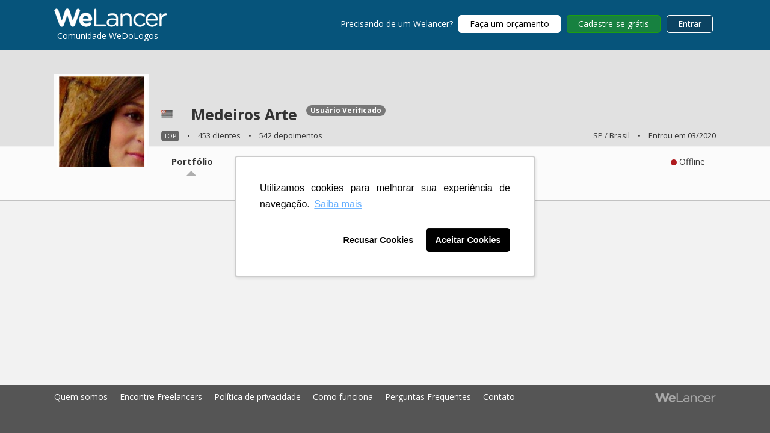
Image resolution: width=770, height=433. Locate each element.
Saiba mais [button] (338, 204)
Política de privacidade (257, 396)
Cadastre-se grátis (613, 23)
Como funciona (343, 396)
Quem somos (81, 396)
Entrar (689, 23)
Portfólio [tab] (192, 161)
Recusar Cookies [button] (378, 240)
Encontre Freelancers (161, 396)
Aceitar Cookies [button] (468, 240)
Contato (499, 396)
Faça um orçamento (509, 23)
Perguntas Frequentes (428, 396)
